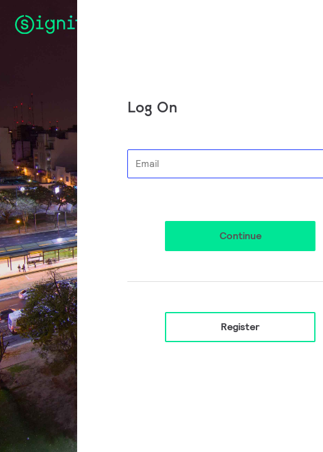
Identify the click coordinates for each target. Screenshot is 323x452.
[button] (240, 236)
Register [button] (240, 326)
